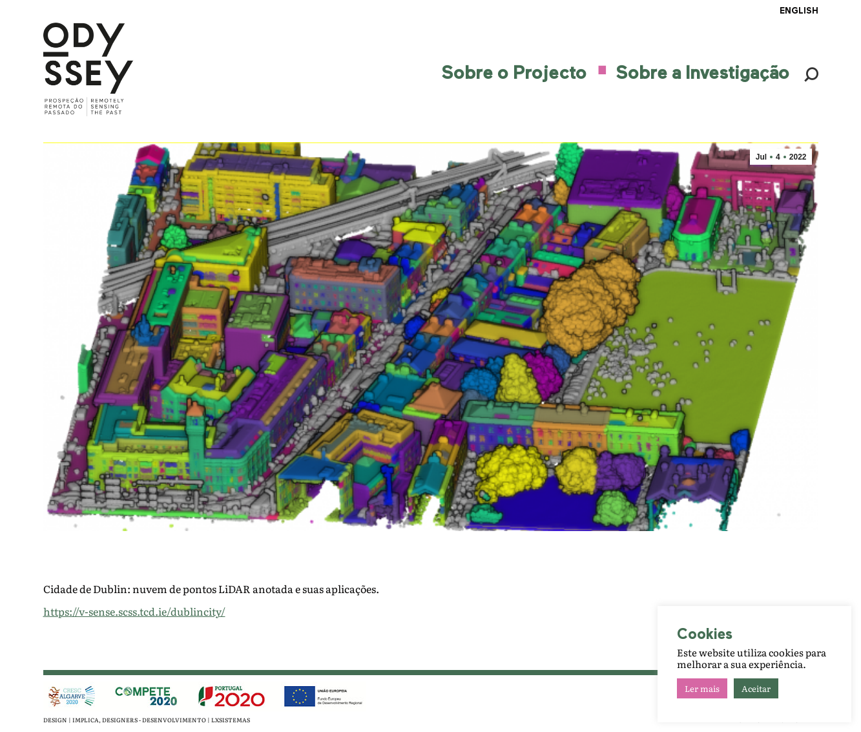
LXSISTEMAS (230, 719)
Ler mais (702, 688)
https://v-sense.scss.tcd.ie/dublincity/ (134, 611)
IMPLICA (85, 719)
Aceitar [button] (756, 688)
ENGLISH (799, 11)
